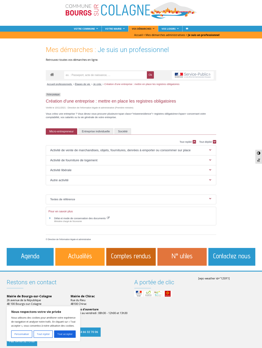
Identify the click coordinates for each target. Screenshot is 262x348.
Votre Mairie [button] (113, 28)
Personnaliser (21, 334)
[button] (131, 150)
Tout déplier (207, 142)
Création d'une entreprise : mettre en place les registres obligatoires (141, 84)
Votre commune (84, 28)
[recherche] (105, 75)
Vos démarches (141, 28)
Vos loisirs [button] (169, 28)
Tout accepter (65, 334)
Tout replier (188, 142)
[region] (43, 323)
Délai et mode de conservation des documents (81, 218)
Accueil (138, 35)
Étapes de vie (83, 84)
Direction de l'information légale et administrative (69, 239)
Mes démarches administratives (165, 35)
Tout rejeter (43, 334)
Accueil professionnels (60, 84)
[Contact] (186, 29)
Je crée (97, 84)
